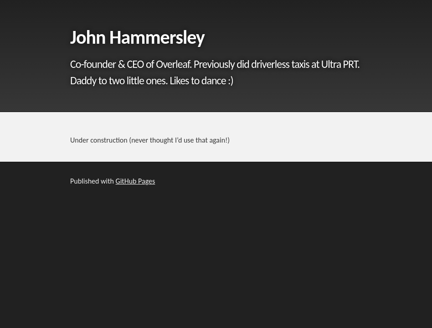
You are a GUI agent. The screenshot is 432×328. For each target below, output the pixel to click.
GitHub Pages (135, 181)
